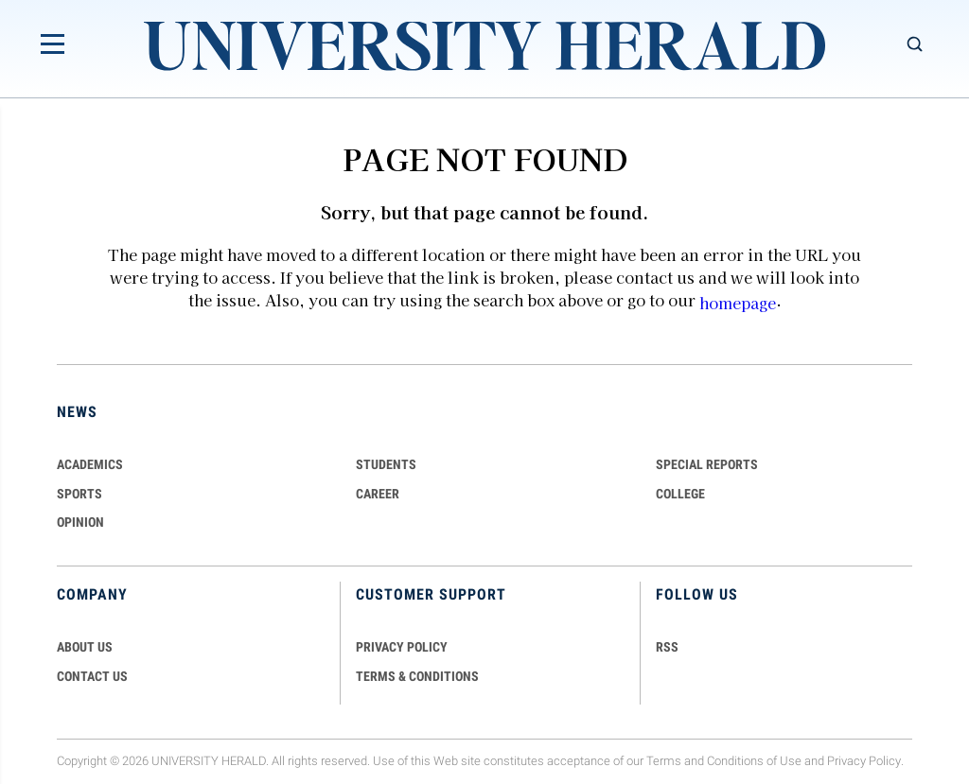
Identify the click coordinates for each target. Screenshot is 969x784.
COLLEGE (680, 493)
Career (377, 493)
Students (386, 464)
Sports (79, 493)
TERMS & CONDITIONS (417, 676)
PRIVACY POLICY (402, 646)
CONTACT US (92, 676)
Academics (90, 464)
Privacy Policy (864, 761)
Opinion (80, 522)
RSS (667, 646)
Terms (663, 761)
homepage (737, 302)
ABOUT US (85, 646)
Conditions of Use (754, 761)
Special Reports (707, 464)
